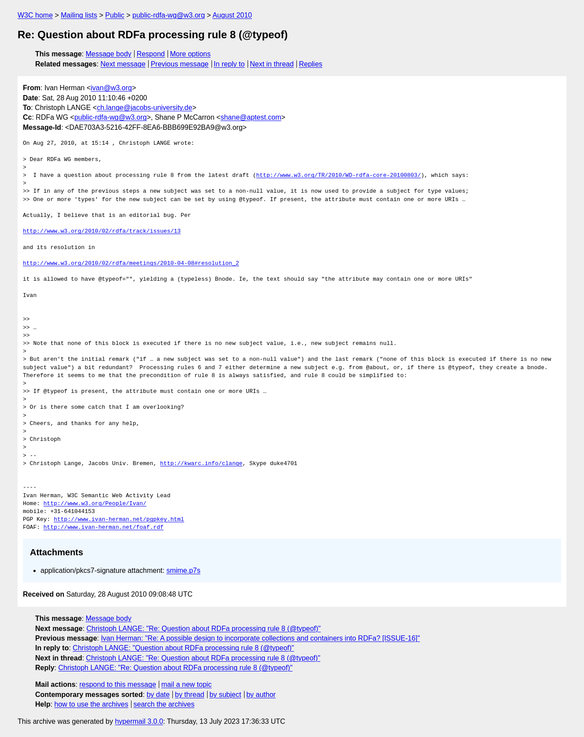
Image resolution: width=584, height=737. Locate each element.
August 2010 (232, 15)
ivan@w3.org (111, 88)
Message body (108, 54)
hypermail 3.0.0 (139, 721)
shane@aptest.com (250, 117)
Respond (151, 54)
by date (157, 694)
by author (261, 694)
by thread (189, 694)
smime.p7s (183, 570)
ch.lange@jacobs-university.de (144, 107)
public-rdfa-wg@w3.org (168, 15)
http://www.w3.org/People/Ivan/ (95, 504)
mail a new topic (186, 684)
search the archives (164, 704)
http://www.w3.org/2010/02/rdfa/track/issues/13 (102, 231)
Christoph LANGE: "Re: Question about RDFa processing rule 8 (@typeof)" (204, 628)
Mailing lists (79, 15)
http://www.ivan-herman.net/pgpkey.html (119, 520)
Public (114, 15)
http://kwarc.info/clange (201, 464)
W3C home (35, 15)
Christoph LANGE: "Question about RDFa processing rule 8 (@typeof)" (183, 648)
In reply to (229, 64)
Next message (123, 64)
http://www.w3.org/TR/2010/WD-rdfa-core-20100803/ (338, 176)
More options (190, 54)
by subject (225, 694)
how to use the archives (91, 704)
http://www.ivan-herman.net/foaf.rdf (104, 528)
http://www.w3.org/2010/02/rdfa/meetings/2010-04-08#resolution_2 (131, 264)
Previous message (180, 64)
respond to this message (117, 684)
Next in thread (272, 64)
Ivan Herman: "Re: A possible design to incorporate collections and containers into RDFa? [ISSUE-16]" (260, 638)
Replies (310, 64)
